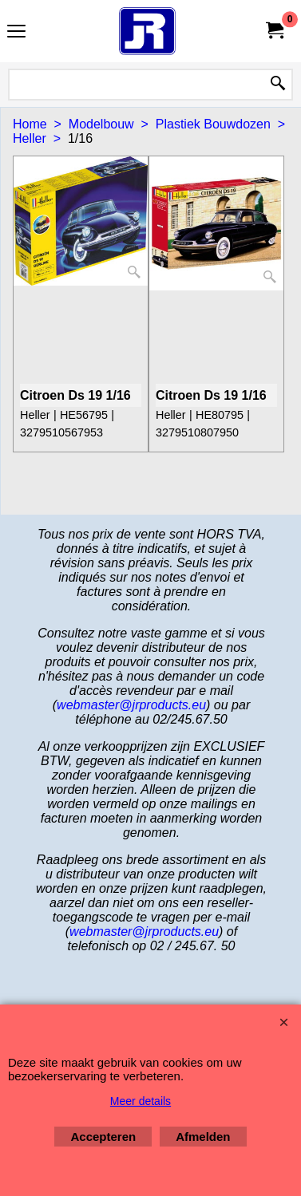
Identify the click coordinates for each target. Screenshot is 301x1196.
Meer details (140, 1101)
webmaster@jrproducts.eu (131, 705)
